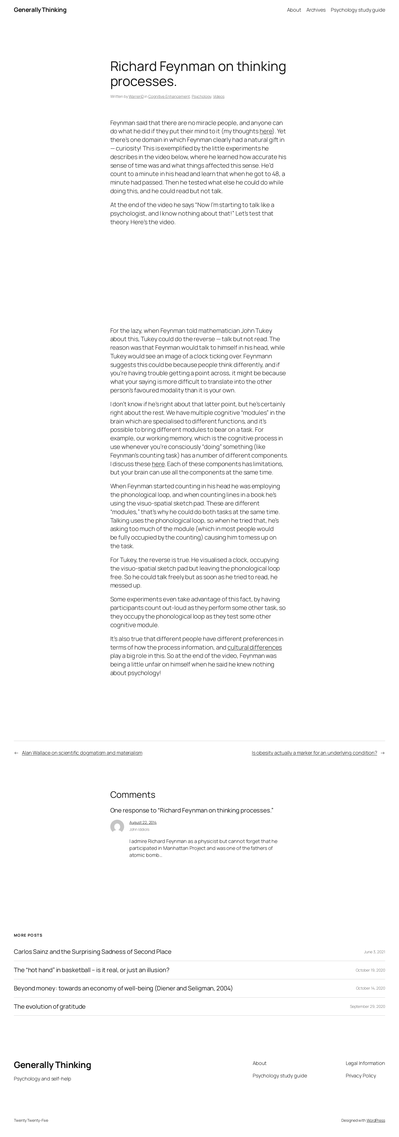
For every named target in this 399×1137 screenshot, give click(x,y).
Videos (218, 96)
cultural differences (254, 647)
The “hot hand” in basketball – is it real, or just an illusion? (92, 970)
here (266, 131)
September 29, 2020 (367, 1006)
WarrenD (136, 96)
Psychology (201, 96)
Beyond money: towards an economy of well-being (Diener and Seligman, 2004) (123, 988)
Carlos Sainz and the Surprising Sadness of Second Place (93, 951)
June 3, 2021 (374, 951)
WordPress (376, 1120)
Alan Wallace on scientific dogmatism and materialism (82, 752)
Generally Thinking (40, 10)
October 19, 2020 (370, 970)
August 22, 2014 (143, 822)
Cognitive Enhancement (169, 96)
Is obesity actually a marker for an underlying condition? (314, 752)
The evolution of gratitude (50, 1006)
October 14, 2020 (370, 988)
